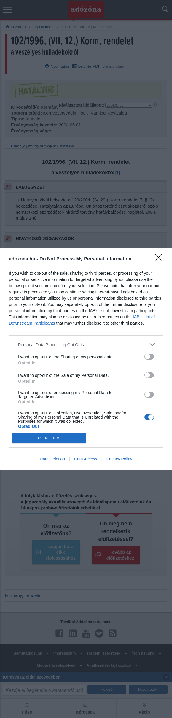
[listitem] (86, 344)
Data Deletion (52, 459)
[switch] (149, 357)
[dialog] (86, 359)
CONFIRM (49, 438)
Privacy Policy (119, 459)
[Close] (160, 259)
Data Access (85, 459)
